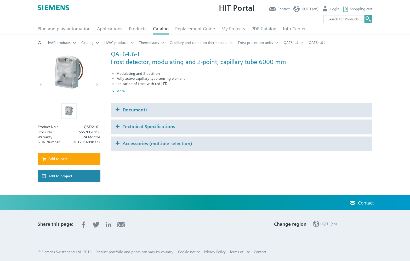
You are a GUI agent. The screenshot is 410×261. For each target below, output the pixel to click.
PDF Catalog (264, 28)
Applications (109, 28)
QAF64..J (291, 43)
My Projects (233, 28)
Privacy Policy (215, 252)
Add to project (60, 176)
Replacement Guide (195, 28)
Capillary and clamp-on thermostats (198, 43)
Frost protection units (255, 43)
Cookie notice (189, 252)
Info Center (294, 28)
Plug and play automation (64, 28)
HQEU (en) (310, 9)
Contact (283, 9)
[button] (69, 111)
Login (334, 9)
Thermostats (149, 43)
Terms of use (240, 252)
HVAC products (59, 43)
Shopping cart (361, 9)
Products (137, 28)
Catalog (161, 28)
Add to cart (57, 159)
